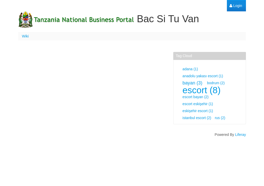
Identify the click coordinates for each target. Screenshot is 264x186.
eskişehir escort (198, 111)
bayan (192, 83)
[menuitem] (236, 5)
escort (202, 90)
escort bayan (196, 97)
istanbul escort (197, 118)
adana (190, 69)
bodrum (216, 83)
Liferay (240, 135)
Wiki (25, 36)
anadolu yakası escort (203, 76)
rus (220, 118)
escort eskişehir (198, 104)
